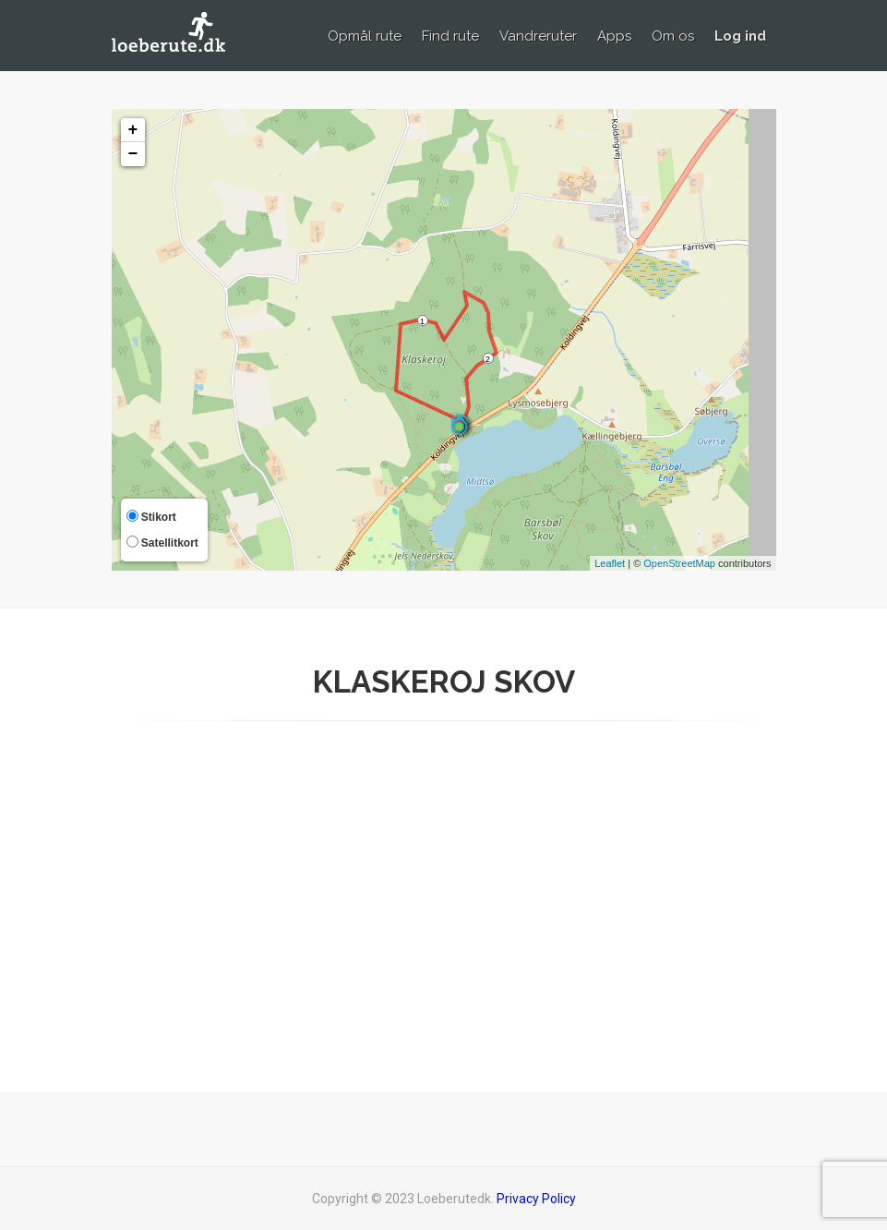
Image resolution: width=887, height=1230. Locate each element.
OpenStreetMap (679, 563)
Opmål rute (365, 36)
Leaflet (609, 563)
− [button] (133, 154)
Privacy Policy (536, 1198)
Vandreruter (538, 36)
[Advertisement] (444, 901)
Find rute (450, 36)
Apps (614, 36)
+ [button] (133, 130)
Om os (673, 36)
